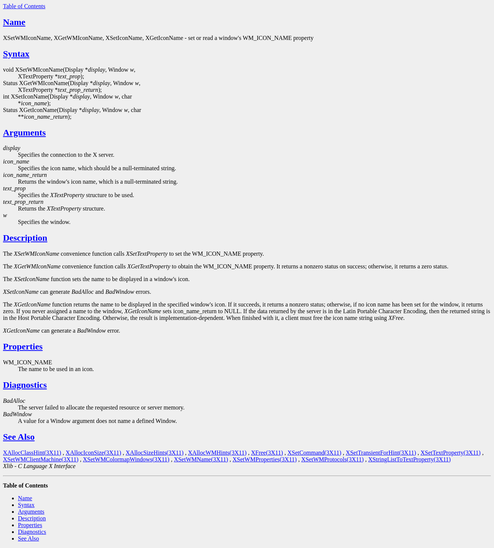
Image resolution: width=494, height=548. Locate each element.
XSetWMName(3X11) (201, 459)
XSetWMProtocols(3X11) (332, 459)
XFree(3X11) (267, 452)
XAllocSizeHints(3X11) (155, 452)
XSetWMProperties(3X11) (265, 459)
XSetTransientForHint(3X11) (381, 452)
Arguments (24, 132)
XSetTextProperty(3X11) (450, 452)
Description (25, 238)
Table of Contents (24, 6)
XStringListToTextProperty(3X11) (409, 459)
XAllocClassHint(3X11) (32, 452)
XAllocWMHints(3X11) (217, 452)
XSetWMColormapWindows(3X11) (126, 459)
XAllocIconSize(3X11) (93, 452)
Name (14, 22)
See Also (19, 437)
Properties (23, 346)
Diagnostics (25, 385)
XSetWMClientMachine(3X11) (40, 459)
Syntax (16, 54)
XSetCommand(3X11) (314, 452)
